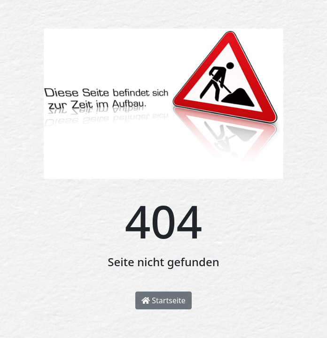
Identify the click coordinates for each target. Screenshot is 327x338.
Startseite (163, 300)
